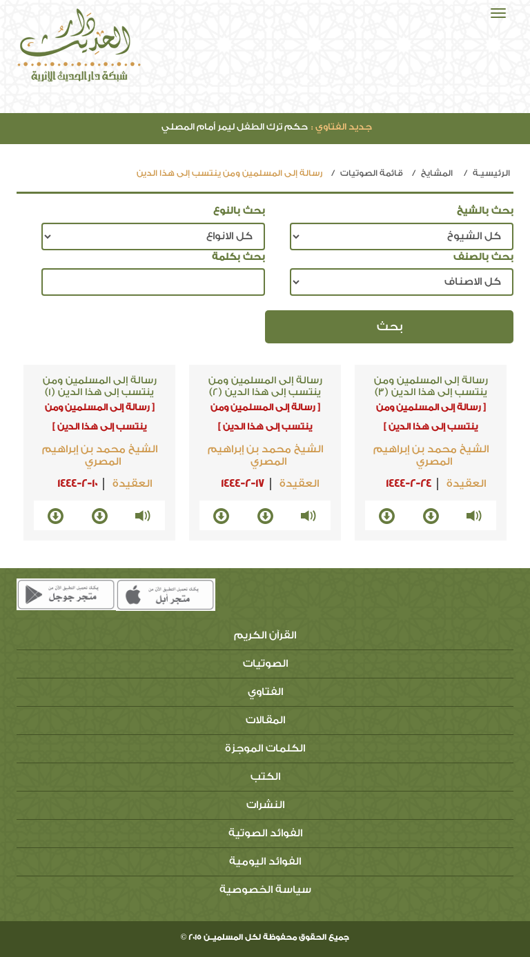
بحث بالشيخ (485, 210)
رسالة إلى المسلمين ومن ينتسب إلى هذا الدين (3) (431, 386)
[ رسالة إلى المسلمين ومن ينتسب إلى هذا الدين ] (431, 417)
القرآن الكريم (265, 635)
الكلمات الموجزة (265, 748)
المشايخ (437, 173)
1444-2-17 (242, 484)
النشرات (265, 805)
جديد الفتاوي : (341, 126)
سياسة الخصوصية (265, 890)
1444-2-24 (408, 484)
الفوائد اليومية (265, 861)
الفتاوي (265, 692)
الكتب (265, 777)
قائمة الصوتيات (371, 173)
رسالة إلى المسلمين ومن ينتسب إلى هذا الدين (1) (100, 386)
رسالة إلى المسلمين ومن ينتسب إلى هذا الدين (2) (265, 386)
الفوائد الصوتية (265, 833)
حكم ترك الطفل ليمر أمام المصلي (266, 126)
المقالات (265, 720)
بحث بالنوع (239, 210)
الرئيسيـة (491, 173)
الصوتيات (265, 663)
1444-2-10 (77, 484)
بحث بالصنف (483, 257)
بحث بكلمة (238, 257)
